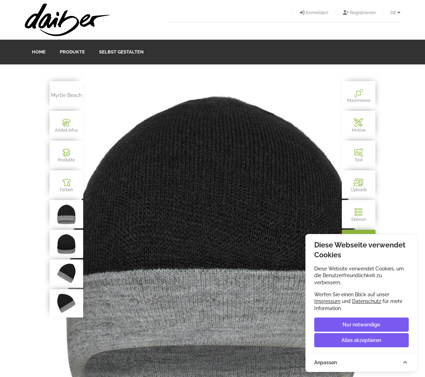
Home (39, 52)
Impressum (327, 301)
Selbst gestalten (121, 52)
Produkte (72, 52)
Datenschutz (366, 301)
